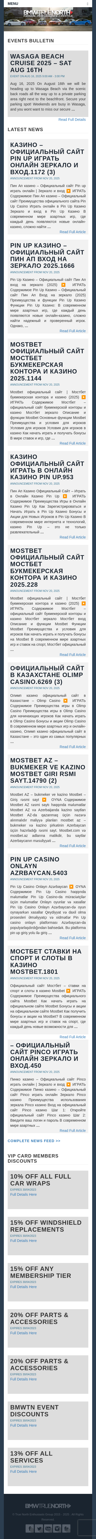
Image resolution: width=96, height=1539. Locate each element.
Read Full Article (73, 232)
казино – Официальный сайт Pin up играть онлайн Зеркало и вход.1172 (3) (47, 158)
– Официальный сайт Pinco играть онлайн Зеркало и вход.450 (44, 1055)
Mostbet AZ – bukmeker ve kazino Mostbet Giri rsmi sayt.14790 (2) (48, 770)
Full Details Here (23, 1194)
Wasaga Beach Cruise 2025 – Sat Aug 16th (41, 63)
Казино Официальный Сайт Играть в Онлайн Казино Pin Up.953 (47, 467)
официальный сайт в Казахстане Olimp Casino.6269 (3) (47, 675)
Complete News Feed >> (34, 1141)
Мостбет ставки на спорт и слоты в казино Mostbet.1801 (46, 961)
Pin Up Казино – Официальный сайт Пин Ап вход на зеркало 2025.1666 (47, 255)
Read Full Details (72, 119)
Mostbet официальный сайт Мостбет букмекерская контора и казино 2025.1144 (47, 361)
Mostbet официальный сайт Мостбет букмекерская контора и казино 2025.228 (47, 567)
